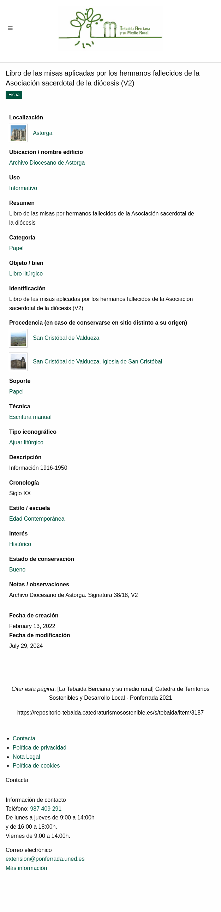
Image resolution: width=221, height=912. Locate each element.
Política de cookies (36, 766)
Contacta (24, 738)
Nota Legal (26, 757)
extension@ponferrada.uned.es (45, 859)
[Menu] (10, 28)
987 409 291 (45, 809)
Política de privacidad (39, 748)
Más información (26, 868)
